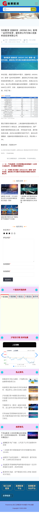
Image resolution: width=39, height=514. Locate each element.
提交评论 (8, 279)
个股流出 (28, 296)
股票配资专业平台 (32, 487)
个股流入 (20, 296)
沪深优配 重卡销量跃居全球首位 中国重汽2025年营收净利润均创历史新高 (15, 398)
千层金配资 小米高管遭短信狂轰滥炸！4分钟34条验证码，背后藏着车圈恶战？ (13, 435)
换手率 (35, 296)
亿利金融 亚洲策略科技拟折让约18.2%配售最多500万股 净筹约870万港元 (15, 416)
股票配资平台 (19, 487)
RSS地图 (24, 505)
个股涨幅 (4, 297)
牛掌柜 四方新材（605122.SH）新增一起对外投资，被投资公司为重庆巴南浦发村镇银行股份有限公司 (19, 171)
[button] (2, 355)
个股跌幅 (12, 296)
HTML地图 (30, 505)
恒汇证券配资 (7, 487)
